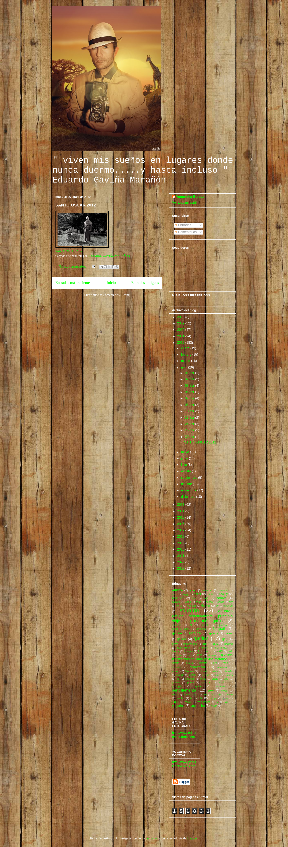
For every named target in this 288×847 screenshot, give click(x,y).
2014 (181, 511)
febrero (186, 354)
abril (184, 367)
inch (208, 651)
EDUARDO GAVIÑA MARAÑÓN (109, 255)
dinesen (228, 605)
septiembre (189, 477)
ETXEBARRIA (180, 628)
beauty (223, 594)
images (188, 651)
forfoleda (201, 628)
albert (193, 590)
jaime (179, 655)
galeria (213, 633)
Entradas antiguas (145, 282)
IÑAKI (219, 651)
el (191, 625)
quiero (199, 686)
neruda (206, 675)
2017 (181, 530)
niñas (218, 675)
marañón (197, 667)
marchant (222, 667)
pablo (215, 678)
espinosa (221, 625)
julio (184, 464)
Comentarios (186, 232)
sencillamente (184, 690)
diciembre (188, 496)
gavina (181, 639)
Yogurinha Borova (190, 196)
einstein (176, 625)
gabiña (195, 633)
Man (225, 662)
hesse (175, 651)
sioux (224, 690)
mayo (185, 452)
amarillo (223, 590)
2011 (181, 336)
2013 (181, 504)
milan (215, 671)
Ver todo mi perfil (184, 202)
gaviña (201, 638)
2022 (181, 562)
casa (198, 601)
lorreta (189, 662)
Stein (230, 694)
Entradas (183, 225)
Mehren (189, 671)
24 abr (190, 424)
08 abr (190, 405)
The (200, 698)
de (217, 605)
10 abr (190, 411)
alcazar (207, 590)
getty (175, 643)
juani (190, 655)
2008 (181, 317)
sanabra (220, 686)
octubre (187, 484)
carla (188, 601)
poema (176, 682)
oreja (203, 678)
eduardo (189, 610)
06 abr (190, 392)
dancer (205, 605)
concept (192, 605)
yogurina (178, 706)
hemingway (184, 647)
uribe (225, 698)
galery (229, 633)
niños (229, 675)
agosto (186, 471)
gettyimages (190, 643)
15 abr (190, 417)
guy (215, 643)
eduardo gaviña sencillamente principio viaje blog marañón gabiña (202, 616)
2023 (181, 568)
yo (226, 701)
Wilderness (203, 701)
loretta (176, 662)
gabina (177, 633)
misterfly (228, 671)
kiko (200, 655)
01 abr (190, 373)
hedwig (228, 643)
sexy (211, 690)
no (177, 678)
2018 (181, 536)
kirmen (212, 655)
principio (222, 682)
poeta (190, 682)
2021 (181, 556)
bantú (210, 594)
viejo (188, 701)
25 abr (190, 430)
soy (205, 694)
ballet (197, 594)
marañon (177, 667)
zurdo (214, 706)
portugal (205, 682)
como (179, 605)
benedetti (178, 598)
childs (220, 601)
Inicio (111, 282)
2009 (181, 323)
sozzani (216, 694)
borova (221, 598)
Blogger (192, 838)
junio (185, 458)
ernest (204, 625)
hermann (203, 647)
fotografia (220, 628)
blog (205, 598)
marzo (186, 361)
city (231, 601)
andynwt (152, 838)
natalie (193, 675)
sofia (175, 694)
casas (209, 601)
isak (230, 651)
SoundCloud (190, 694)
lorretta (203, 662)
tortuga (213, 698)
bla (193, 598)
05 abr (190, 385)
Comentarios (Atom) (116, 295)
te (191, 698)
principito (177, 686)
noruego (190, 678)
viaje (175, 701)
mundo (180, 675)
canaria (176, 601)
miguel (203, 671)
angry (185, 594)
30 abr (190, 437)
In (199, 651)
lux (215, 662)
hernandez (221, 647)
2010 (181, 329)
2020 (181, 549)
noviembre (189, 490)
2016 (181, 524)
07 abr (190, 398)
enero (185, 348)
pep (226, 678)
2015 (181, 517)
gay (224, 639)
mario (176, 671)
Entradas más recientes (73, 282)
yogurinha (197, 706)
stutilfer (180, 698)
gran (205, 643)
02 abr (190, 379)
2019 (181, 543)
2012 (181, 342)
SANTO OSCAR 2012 (75, 205)
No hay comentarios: (73, 266)
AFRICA (177, 590)
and (174, 594)
